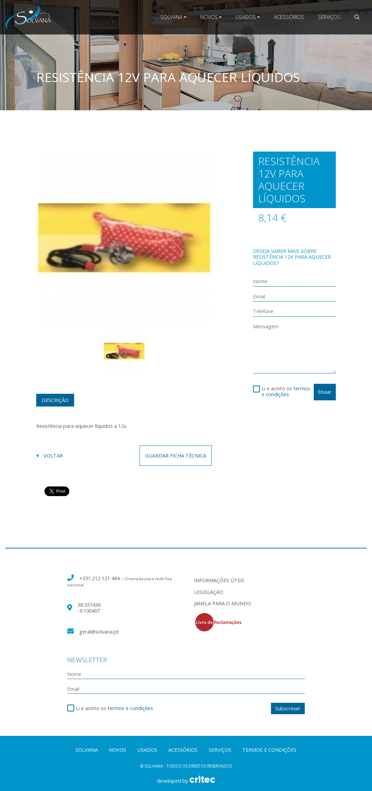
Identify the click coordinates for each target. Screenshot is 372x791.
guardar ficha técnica (175, 455)
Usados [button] (245, 16)
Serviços (329, 16)
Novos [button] (209, 16)
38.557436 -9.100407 (89, 607)
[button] (357, 17)
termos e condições (286, 391)
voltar (49, 456)
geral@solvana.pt (99, 631)
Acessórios (289, 16)
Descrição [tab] (55, 400)
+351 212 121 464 (100, 578)
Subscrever (288, 708)
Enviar (325, 391)
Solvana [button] (171, 16)
